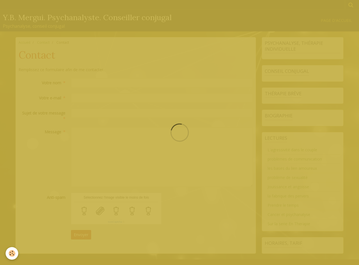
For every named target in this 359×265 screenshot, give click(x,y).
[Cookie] (12, 253)
